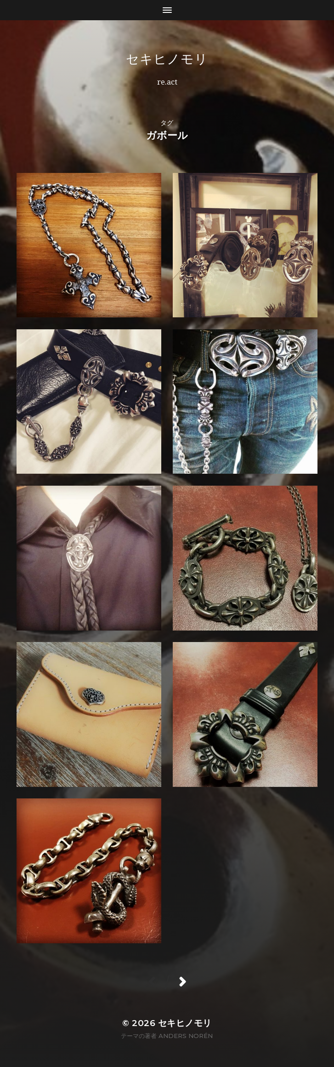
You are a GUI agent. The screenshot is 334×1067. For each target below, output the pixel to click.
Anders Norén (186, 1035)
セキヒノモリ (167, 59)
